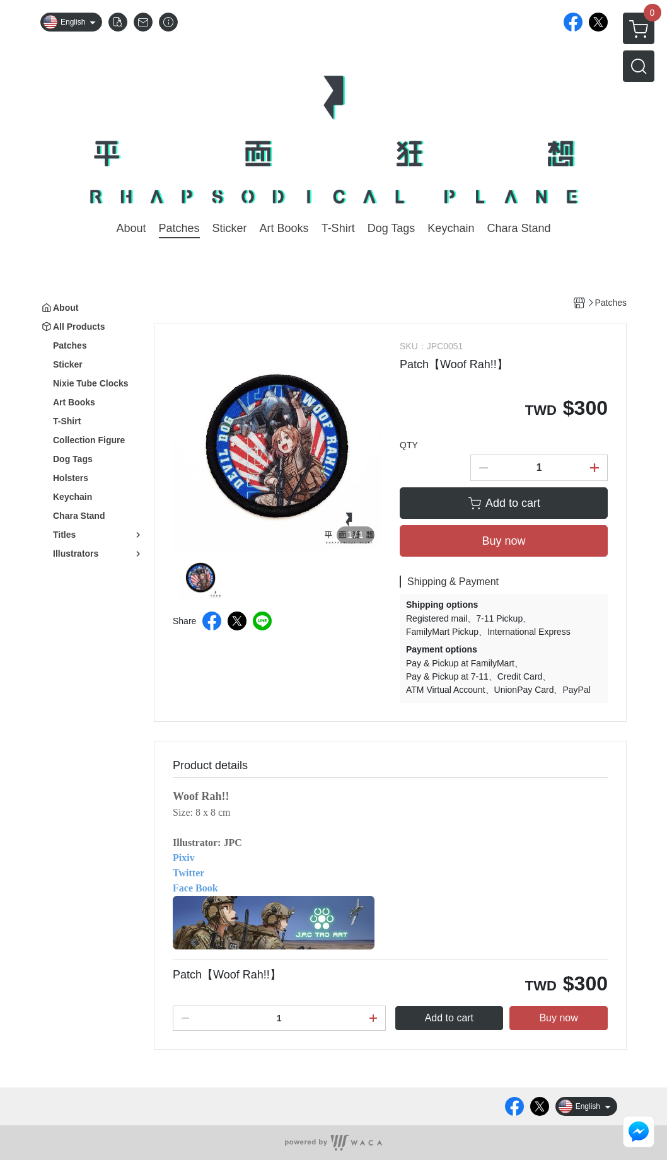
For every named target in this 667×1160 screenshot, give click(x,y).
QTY (409, 445)
